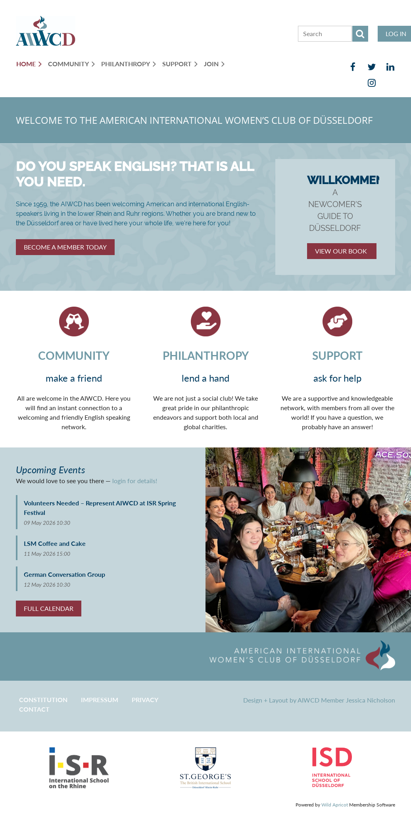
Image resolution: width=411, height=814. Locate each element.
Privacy (145, 699)
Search (360, 34)
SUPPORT (337, 355)
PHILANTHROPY (206, 355)
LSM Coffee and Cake (55, 543)
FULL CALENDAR (48, 608)
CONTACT (34, 709)
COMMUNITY (73, 355)
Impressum (99, 699)
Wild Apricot (334, 805)
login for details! (134, 480)
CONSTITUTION (43, 699)
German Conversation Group (64, 574)
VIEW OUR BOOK (342, 251)
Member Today (65, 247)
